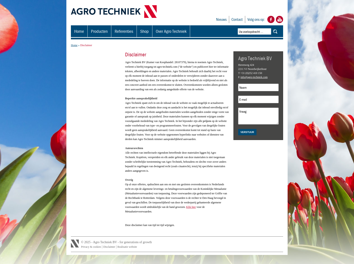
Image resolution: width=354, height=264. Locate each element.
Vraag (258, 116)
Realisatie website (127, 246)
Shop (144, 31)
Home (79, 31)
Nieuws (221, 19)
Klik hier (191, 207)
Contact (237, 19)
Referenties (124, 31)
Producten (99, 31)
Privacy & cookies (91, 246)
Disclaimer (109, 246)
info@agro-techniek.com (254, 77)
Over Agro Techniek (171, 31)
